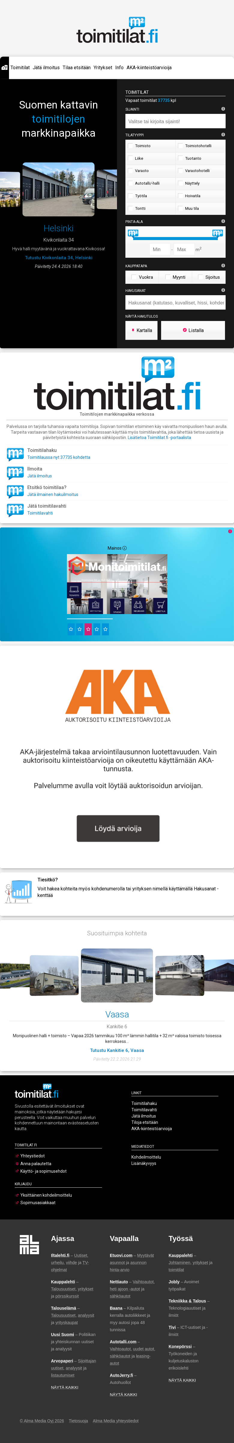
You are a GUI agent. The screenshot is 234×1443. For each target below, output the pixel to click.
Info (119, 67)
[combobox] (175, 121)
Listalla (193, 330)
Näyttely (189, 183)
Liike (135, 158)
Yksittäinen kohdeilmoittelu (46, 1195)
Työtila (137, 195)
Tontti (137, 208)
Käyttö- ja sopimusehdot (43, 1171)
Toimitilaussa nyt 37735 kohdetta (58, 457)
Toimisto (139, 145)
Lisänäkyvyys (143, 1163)
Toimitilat (20, 67)
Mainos (117, 548)
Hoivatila (189, 195)
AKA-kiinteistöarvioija (149, 67)
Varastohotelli (194, 170)
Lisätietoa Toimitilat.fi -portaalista (159, 437)
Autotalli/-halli (144, 183)
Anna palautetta (35, 1163)
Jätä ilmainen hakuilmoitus (52, 494)
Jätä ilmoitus (46, 67)
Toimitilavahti (40, 513)
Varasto (138, 170)
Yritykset (103, 67)
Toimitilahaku (144, 1103)
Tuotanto (189, 158)
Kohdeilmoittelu (146, 1157)
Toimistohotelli (195, 145)
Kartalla (141, 330)
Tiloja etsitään (144, 1122)
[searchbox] (177, 121)
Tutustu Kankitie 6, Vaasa (117, 1050)
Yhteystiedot (32, 1156)
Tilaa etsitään (77, 67)
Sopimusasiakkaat (38, 1202)
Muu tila (188, 208)
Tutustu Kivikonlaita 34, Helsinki (58, 257)
